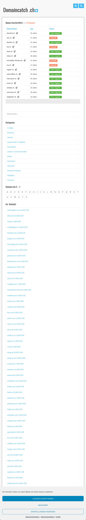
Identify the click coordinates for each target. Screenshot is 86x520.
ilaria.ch (9, 51)
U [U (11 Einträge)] (7, 197)
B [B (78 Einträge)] (11, 192)
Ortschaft (10, 166)
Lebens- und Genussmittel (16, 152)
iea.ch (9, 47)
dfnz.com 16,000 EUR (15, 221)
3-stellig (10, 128)
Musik (9, 156)
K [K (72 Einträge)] (43, 192)
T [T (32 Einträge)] (77, 192)
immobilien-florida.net (14, 60)
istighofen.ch (11, 97)
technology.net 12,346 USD (17, 250)
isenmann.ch (11, 92)
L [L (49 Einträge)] (47, 192)
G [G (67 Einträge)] (29, 192)
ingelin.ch (10, 70)
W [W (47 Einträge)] (15, 197)
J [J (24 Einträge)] (40, 192)
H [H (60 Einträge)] (33, 192)
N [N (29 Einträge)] (55, 192)
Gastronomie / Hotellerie (16, 142)
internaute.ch (11, 79)
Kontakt (58, 517)
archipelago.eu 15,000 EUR (17, 233)
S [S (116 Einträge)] (74, 192)
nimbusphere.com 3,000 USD (18, 216)
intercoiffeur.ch (12, 74)
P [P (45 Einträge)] (62, 192)
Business (10, 133)
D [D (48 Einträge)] (18, 192)
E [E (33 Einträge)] (22, 192)
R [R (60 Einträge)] (70, 192)
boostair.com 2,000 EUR (16, 239)
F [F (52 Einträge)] (26, 192)
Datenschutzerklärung (32, 517)
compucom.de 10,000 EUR (17, 256)
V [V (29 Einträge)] (11, 197)
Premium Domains (14, 171)
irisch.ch (10, 83)
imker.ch (10, 56)
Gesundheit (11, 147)
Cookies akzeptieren (43, 499)
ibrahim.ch (10, 42)
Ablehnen (43, 505)
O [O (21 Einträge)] (59, 192)
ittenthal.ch (11, 33)
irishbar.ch (10, 88)
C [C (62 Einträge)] (14, 192)
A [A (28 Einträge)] (7, 192)
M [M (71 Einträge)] (51, 192)
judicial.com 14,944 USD (16, 261)
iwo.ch (9, 38)
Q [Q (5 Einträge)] (66, 192)
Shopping (10, 175)
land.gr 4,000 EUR (14, 227)
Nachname (11, 161)
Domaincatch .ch (20, 10)
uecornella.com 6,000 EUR (17, 210)
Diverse (10, 137)
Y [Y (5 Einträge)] (22, 197)
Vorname (10, 180)
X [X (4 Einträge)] (19, 197)
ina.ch (9, 65)
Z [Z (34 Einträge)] (26, 197)
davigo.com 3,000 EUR (15, 244)
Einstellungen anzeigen (43, 512)
